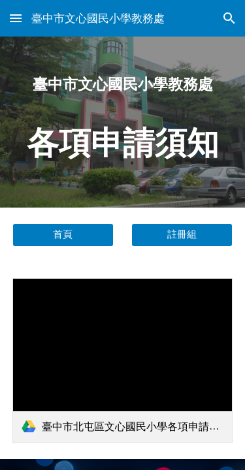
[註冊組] (182, 234)
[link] (122, 360)
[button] (15, 18)
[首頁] (63, 234)
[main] (122, 122)
